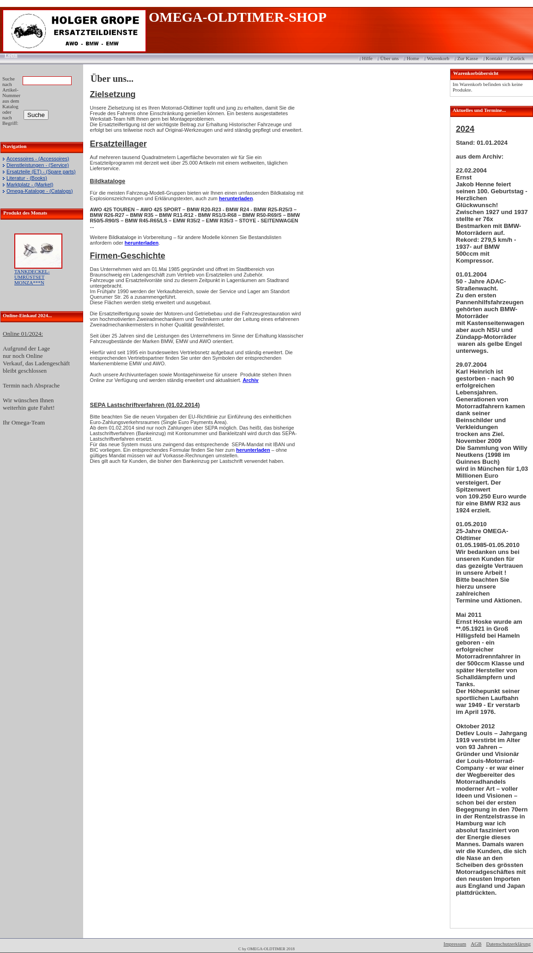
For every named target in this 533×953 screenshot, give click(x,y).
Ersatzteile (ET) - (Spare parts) (41, 171)
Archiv (250, 380)
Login (8, 55)
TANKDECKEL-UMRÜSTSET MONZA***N (32, 277)
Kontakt (494, 58)
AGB (476, 944)
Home (412, 58)
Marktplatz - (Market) (29, 184)
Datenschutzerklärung (508, 944)
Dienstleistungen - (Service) (37, 165)
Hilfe (367, 58)
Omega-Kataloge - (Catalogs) (39, 191)
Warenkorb (438, 58)
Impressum (454, 944)
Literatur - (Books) (26, 178)
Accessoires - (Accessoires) (37, 158)
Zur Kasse (467, 58)
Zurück (517, 58)
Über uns (389, 58)
